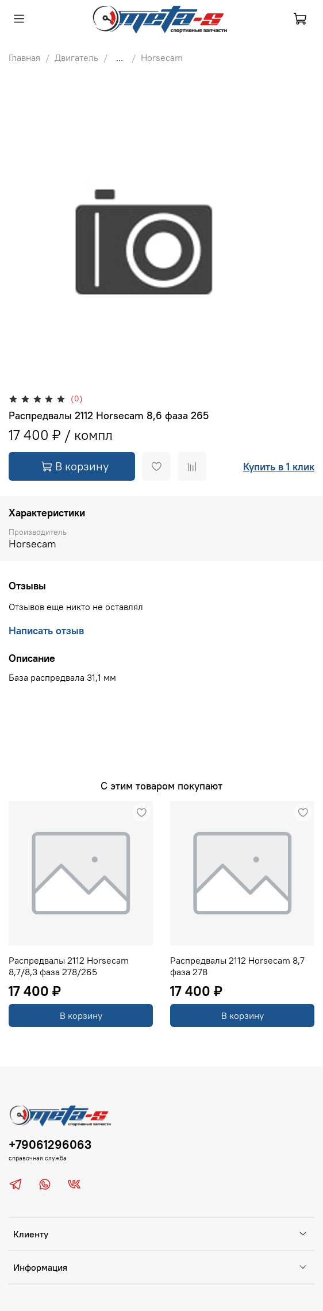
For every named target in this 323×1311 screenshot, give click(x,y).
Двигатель (76, 57)
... (119, 57)
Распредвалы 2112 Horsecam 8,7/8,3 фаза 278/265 (69, 965)
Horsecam (162, 57)
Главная (24, 57)
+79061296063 (50, 1144)
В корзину (81, 1015)
